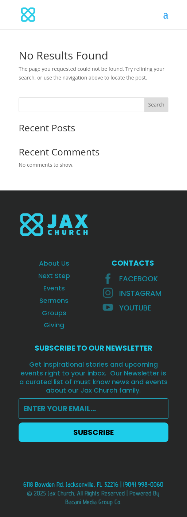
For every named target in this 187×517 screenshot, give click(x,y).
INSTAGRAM (140, 293)
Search (156, 104)
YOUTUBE (135, 308)
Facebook (138, 279)
